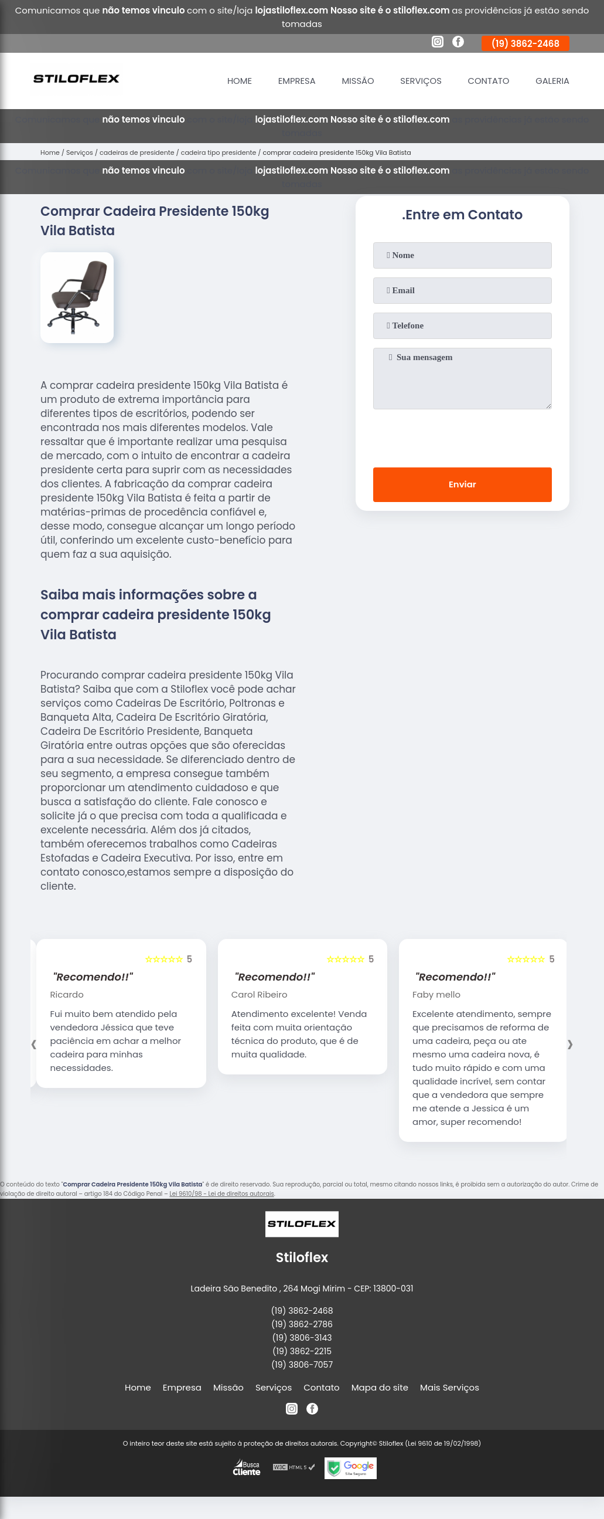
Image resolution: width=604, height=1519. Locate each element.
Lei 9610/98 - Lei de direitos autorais (221, 1193)
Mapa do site (380, 1387)
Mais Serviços (449, 1387)
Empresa (293, 80)
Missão (355, 80)
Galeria (552, 80)
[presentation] (462, 436)
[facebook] (458, 43)
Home (235, 80)
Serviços (419, 80)
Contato (487, 80)
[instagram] (437, 43)
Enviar (462, 485)
